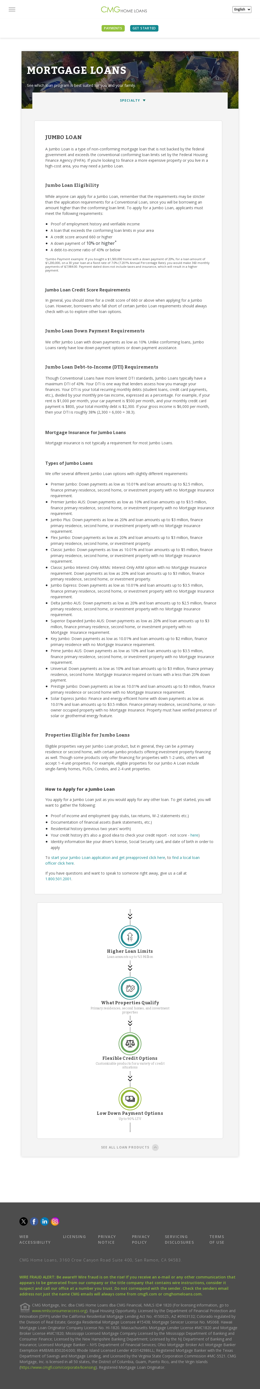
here (194, 835)
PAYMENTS (113, 28)
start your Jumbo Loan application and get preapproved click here (108, 857)
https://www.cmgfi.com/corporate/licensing (58, 1367)
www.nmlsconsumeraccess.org (59, 1310)
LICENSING (74, 1236)
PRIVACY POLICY (141, 1239)
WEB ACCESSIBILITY (35, 1239)
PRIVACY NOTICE (107, 1239)
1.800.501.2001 (58, 878)
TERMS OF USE (217, 1239)
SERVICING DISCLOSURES (179, 1239)
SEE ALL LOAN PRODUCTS (130, 1148)
